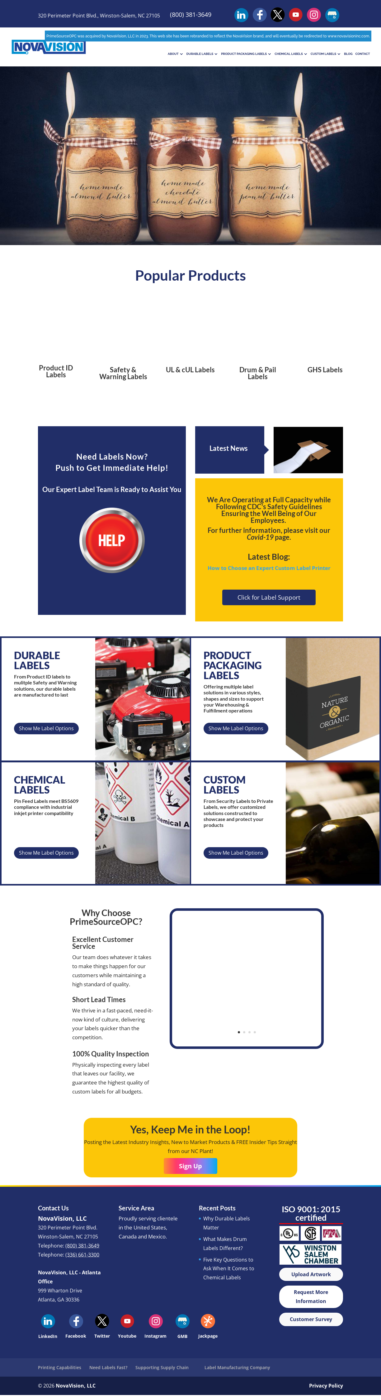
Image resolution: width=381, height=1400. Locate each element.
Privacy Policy (326, 1385)
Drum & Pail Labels (257, 373)
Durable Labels (199, 54)
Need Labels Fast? (108, 1367)
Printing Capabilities (59, 1367)
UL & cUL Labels (190, 369)
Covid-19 (260, 537)
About (173, 54)
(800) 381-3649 (190, 14)
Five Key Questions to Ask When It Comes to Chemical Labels (228, 1268)
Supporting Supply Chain (162, 1367)
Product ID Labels (56, 371)
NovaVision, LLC (76, 1385)
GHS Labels (325, 369)
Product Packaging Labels (244, 54)
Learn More (190, 166)
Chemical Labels (289, 54)
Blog (348, 54)
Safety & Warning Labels (123, 373)
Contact (362, 54)
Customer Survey (311, 1319)
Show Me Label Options (46, 728)
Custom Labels (323, 54)
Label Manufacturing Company (237, 1367)
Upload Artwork (311, 1274)
